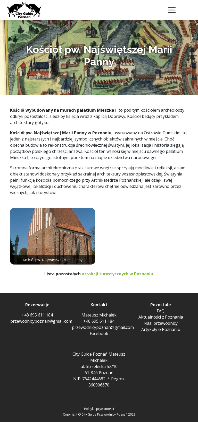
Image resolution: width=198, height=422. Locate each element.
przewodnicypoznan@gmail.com (41, 321)
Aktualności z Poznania (160, 317)
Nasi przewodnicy (161, 323)
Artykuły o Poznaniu (160, 329)
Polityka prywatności (99, 409)
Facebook (99, 333)
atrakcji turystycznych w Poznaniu (117, 274)
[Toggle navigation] (171, 10)
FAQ (160, 311)
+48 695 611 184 (37, 315)
